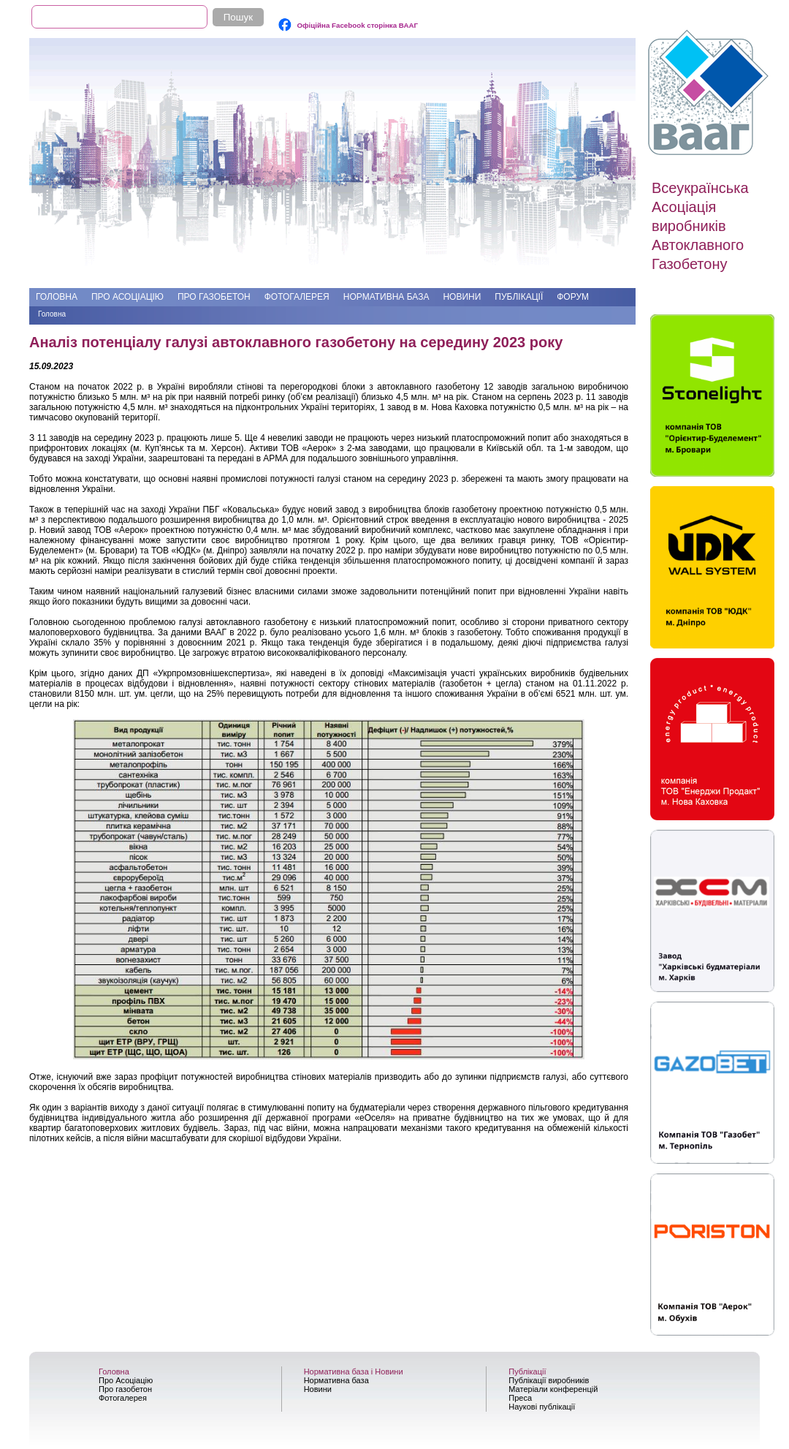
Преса (520, 1397)
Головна (56, 297)
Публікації (519, 297)
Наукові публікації (541, 1406)
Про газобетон (214, 297)
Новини (462, 297)
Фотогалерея (296, 297)
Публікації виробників (548, 1380)
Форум (573, 297)
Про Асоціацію (127, 297)
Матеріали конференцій (553, 1389)
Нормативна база (386, 297)
